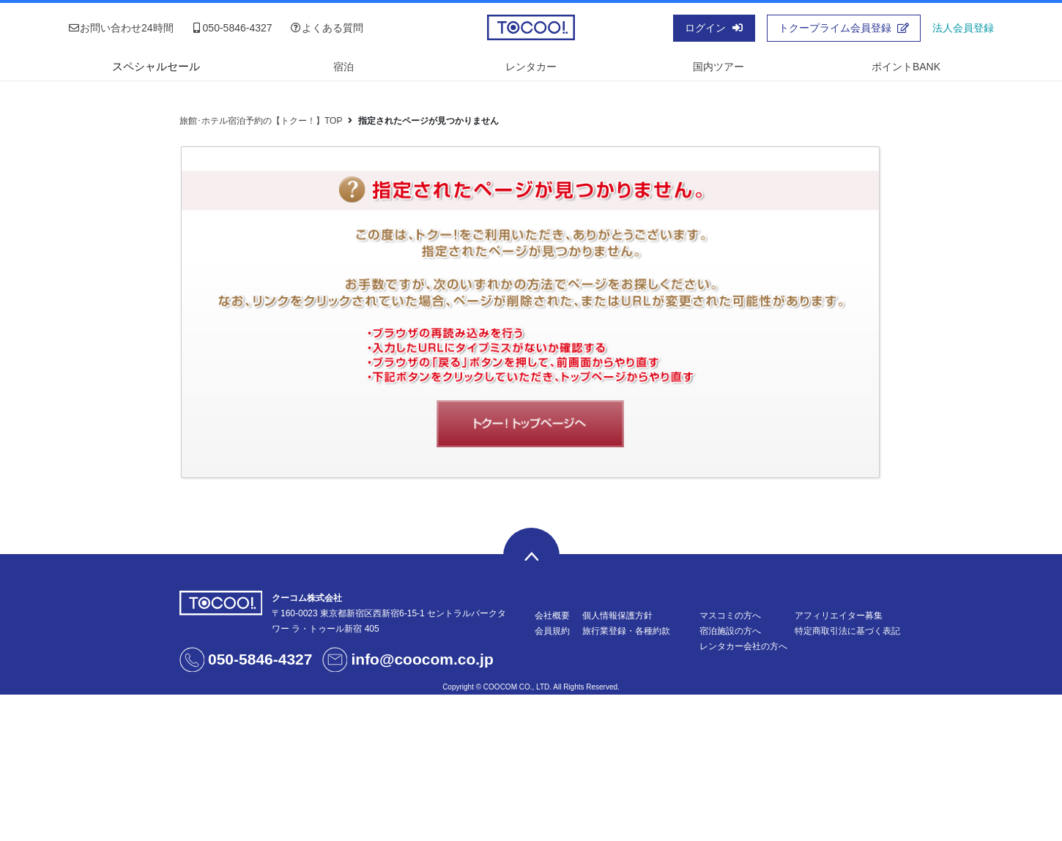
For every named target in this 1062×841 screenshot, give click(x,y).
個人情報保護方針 (617, 615)
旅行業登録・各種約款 (626, 631)
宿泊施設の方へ (730, 631)
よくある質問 (326, 28)
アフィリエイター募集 (839, 615)
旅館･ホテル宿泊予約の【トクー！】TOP (260, 121)
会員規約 (552, 631)
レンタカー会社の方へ (743, 646)
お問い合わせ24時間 (121, 28)
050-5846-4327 (231, 28)
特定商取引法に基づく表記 (847, 631)
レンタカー (531, 66)
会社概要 (552, 615)
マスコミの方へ (730, 615)
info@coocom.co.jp (422, 659)
